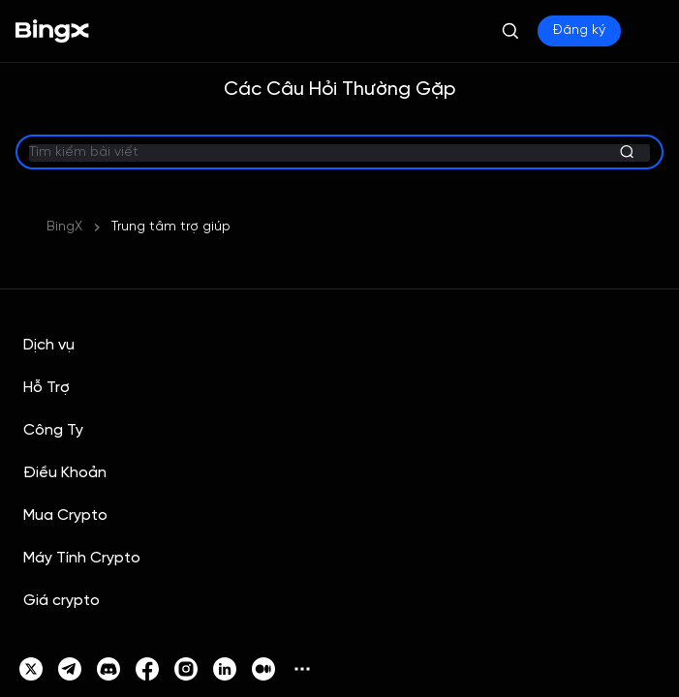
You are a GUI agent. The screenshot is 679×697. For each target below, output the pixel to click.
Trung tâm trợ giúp (171, 227)
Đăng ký (579, 30)
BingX (64, 227)
